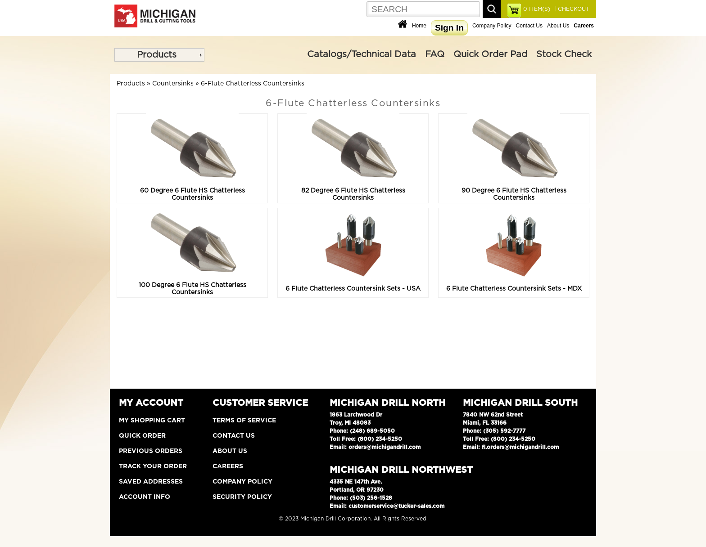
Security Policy (242, 497)
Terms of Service (244, 420)
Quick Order (142, 436)
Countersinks (173, 84)
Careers (228, 466)
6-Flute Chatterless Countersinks (252, 84)
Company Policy (491, 25)
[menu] (159, 55)
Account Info (144, 497)
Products (156, 54)
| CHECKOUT (570, 9)
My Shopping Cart (152, 420)
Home (419, 25)
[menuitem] (159, 55)
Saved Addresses (151, 482)
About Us (558, 25)
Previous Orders (150, 451)
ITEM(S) (536, 9)
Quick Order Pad (490, 54)
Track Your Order (153, 466)
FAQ (434, 54)
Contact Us (529, 25)
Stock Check (564, 54)
